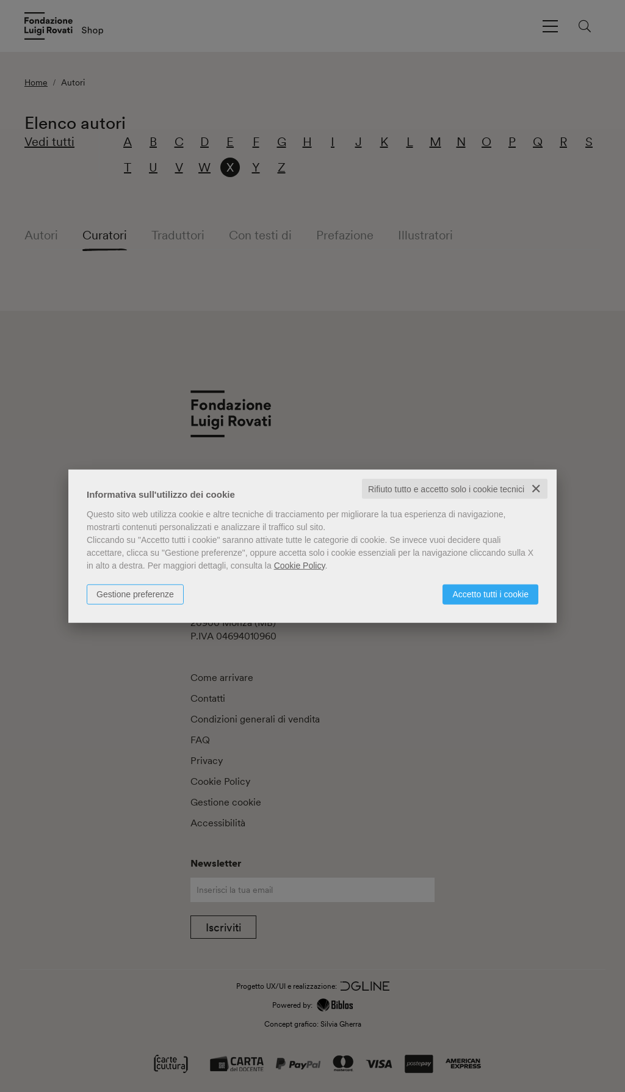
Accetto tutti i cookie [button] (490, 594)
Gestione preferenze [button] (135, 594)
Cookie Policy (299, 565)
